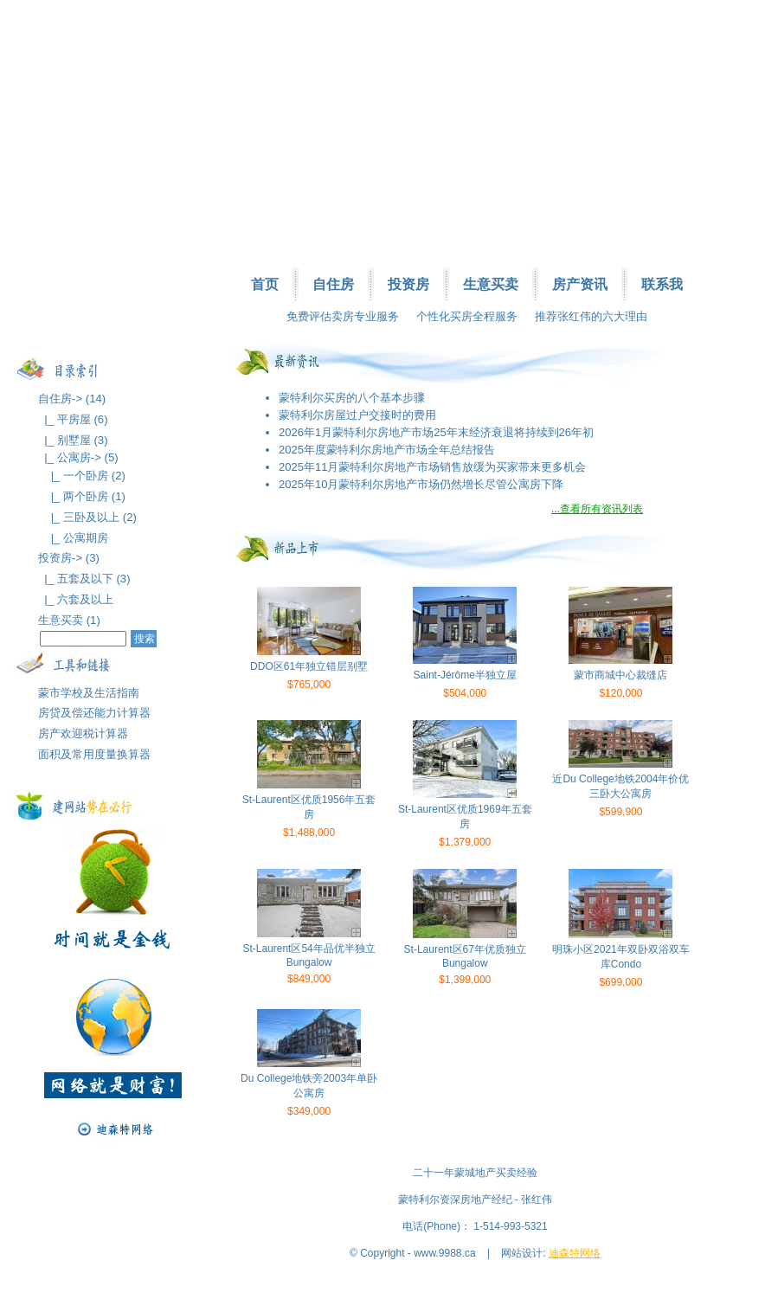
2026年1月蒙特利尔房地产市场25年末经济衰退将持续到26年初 (436, 432)
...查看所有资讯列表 (597, 509)
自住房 (333, 284)
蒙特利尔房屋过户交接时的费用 (357, 414)
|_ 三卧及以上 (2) (87, 517)
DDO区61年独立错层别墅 (309, 666)
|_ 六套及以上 (75, 599)
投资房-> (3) (69, 557)
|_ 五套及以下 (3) (84, 578)
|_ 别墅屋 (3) (73, 440)
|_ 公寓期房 (73, 537)
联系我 (662, 284)
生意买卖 (490, 284)
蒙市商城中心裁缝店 (620, 675)
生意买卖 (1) (69, 620)
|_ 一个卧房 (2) (81, 475)
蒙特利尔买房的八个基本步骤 (352, 397)
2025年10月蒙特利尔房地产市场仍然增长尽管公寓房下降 (421, 484)
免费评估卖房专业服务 (342, 316)
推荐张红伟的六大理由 (591, 316)
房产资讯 (580, 284)
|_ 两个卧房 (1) (81, 496)
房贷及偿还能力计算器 (94, 712)
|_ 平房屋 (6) (73, 419)
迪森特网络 (575, 1253)
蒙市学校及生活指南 (88, 692)
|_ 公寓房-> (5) (78, 457)
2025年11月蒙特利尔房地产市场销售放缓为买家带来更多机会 (432, 466)
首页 (265, 284)
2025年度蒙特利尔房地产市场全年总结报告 (387, 449)
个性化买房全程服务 (467, 316)
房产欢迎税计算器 (83, 733)
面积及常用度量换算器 (94, 754)
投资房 (408, 284)
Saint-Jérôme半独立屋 (465, 675)
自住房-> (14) (72, 398)
